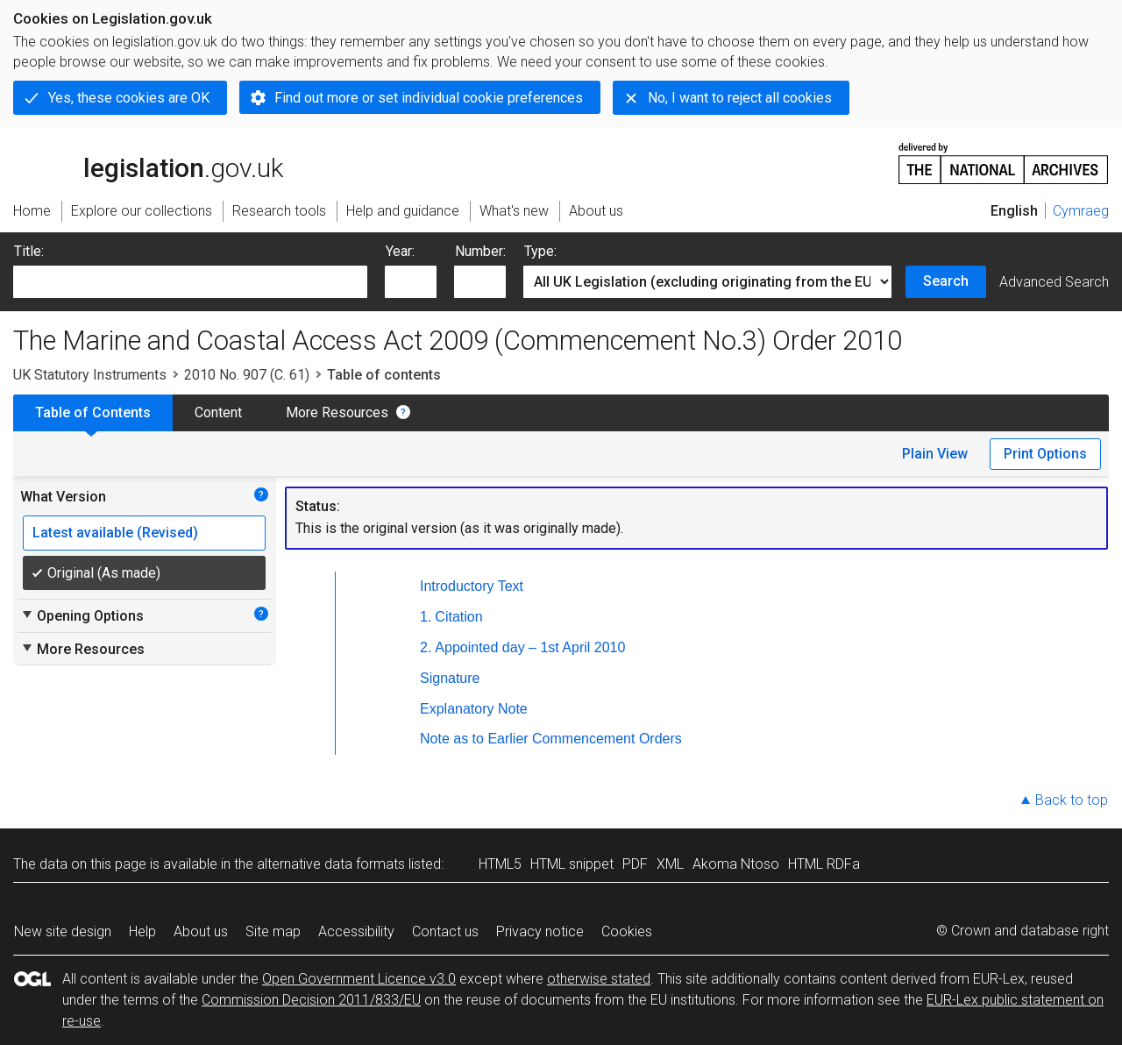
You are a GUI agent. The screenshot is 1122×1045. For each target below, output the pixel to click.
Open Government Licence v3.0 (359, 978)
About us (201, 931)
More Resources (337, 412)
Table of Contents (93, 412)
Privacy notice (540, 931)
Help (142, 931)
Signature (450, 678)
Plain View (935, 453)
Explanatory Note (474, 708)
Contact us (445, 931)
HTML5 (500, 864)
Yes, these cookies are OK (128, 97)
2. (425, 647)
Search (946, 281)
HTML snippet (572, 864)
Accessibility (356, 931)
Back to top (1071, 800)
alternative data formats (331, 864)
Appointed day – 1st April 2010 (530, 647)
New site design (62, 931)
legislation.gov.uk (148, 162)
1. (425, 616)
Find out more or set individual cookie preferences (428, 97)
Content (218, 412)
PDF (635, 864)
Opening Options (82, 615)
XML (670, 864)
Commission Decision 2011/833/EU (311, 1000)
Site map (273, 931)
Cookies (626, 931)
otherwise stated (598, 978)
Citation (458, 616)
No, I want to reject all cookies (740, 97)
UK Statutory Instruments (90, 374)
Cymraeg (1081, 211)
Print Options (1045, 453)
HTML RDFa (824, 864)
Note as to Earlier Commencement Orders (551, 738)
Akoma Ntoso (735, 864)
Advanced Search (1054, 282)
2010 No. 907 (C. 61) (246, 374)
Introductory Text (471, 586)
